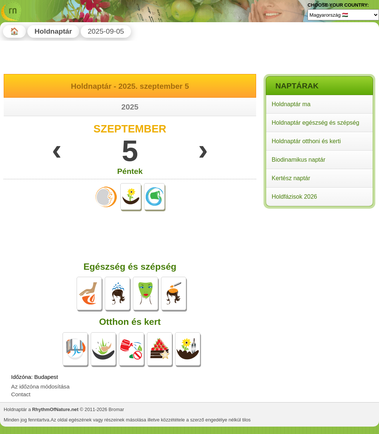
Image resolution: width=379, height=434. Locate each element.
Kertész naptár (291, 178)
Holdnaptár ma (291, 104)
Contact (20, 394)
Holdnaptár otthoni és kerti (306, 141)
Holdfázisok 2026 (294, 197)
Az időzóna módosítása (40, 386)
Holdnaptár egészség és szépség (315, 123)
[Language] (343, 14)
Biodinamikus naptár (298, 160)
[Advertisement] (319, 258)
